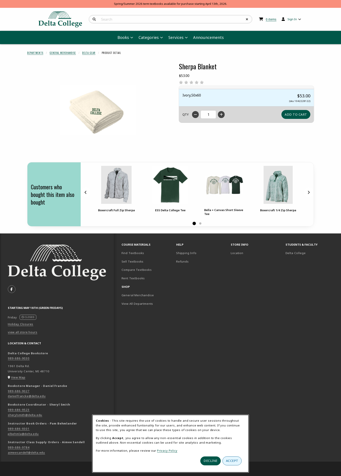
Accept (232, 461)
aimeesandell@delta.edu (26, 452)
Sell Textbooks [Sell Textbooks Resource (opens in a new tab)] (133, 261)
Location (237, 253)
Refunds (182, 261)
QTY (185, 114)
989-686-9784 (19, 447)
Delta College (311, 253)
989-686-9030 (19, 358)
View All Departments (137, 304)
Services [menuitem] (176, 37)
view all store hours (22, 332)
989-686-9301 (19, 429)
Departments (35, 53)
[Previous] (86, 192)
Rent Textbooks (133, 278)
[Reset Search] (247, 19)
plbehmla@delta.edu (23, 434)
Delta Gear (88, 53)
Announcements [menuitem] (208, 37)
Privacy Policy (167, 451)
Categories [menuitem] (149, 37)
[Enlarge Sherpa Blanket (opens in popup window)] (98, 110)
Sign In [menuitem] (292, 19)
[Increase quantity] (221, 114)
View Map (18, 377)
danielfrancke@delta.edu (27, 396)
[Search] (94, 19)
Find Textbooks (133, 253)
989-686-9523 (19, 410)
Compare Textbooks (147, 270)
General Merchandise (63, 53)
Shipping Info (186, 253)
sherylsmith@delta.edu (25, 415)
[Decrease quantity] (195, 114)
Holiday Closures (20, 324)
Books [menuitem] (123, 37)
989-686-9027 (19, 391)
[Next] (309, 192)
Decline (210, 461)
